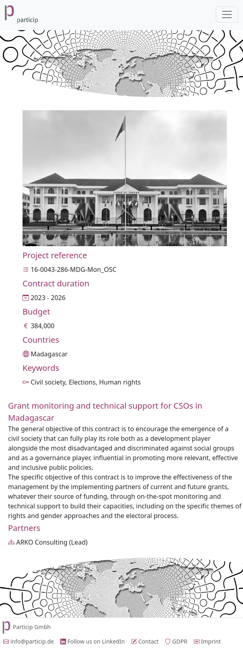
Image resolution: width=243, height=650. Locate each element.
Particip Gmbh (25, 627)
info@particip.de (28, 641)
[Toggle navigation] (227, 14)
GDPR (176, 641)
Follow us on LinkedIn (92, 641)
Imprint (207, 641)
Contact (145, 641)
